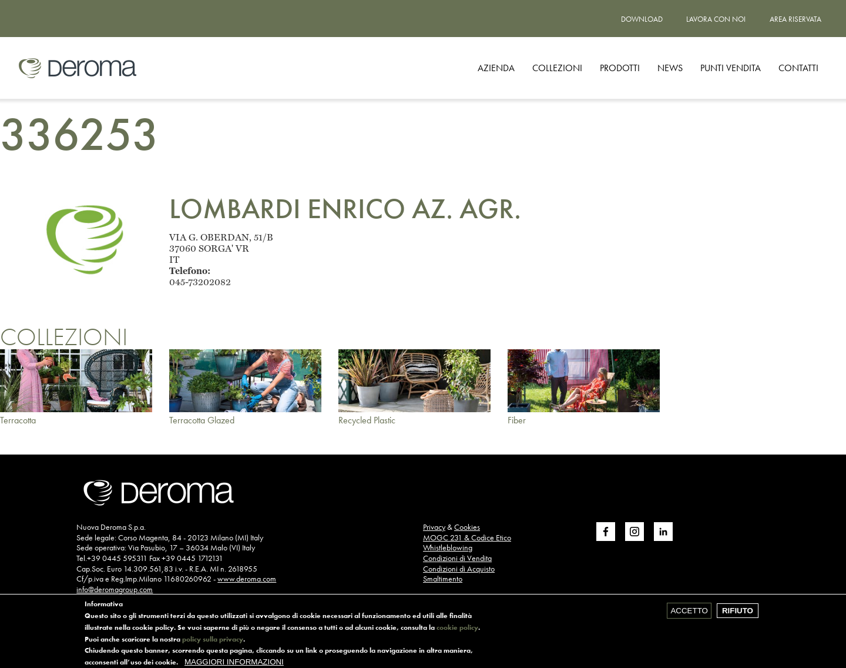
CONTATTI (798, 68)
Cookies (467, 527)
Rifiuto (737, 614)
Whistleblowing (447, 547)
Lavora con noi (716, 19)
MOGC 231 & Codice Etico (467, 537)
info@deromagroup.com (114, 589)
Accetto (688, 614)
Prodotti (620, 68)
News (670, 68)
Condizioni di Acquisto (459, 568)
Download (642, 19)
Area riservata (795, 19)
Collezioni (557, 68)
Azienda (496, 68)
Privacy (434, 527)
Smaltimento (442, 578)
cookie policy (457, 631)
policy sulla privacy (212, 643)
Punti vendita (730, 68)
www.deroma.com (246, 578)
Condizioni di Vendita (457, 558)
